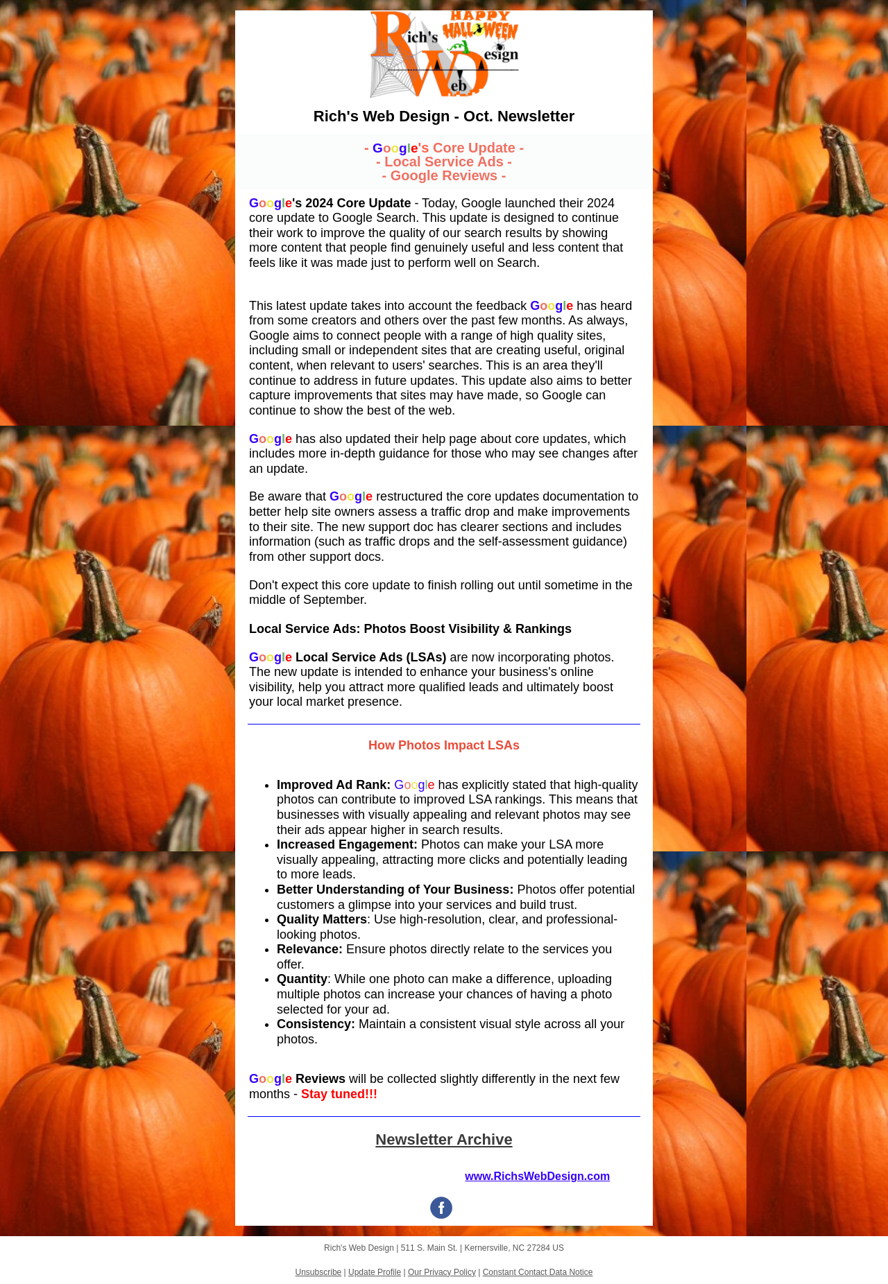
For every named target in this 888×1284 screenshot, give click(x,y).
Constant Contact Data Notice (538, 1272)
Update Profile (374, 1272)
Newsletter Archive (443, 1139)
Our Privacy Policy (442, 1272)
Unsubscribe (319, 1272)
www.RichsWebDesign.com (537, 1176)
